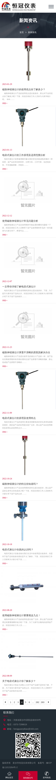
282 (37, 702)
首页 (22, 32)
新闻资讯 (32, 32)
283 (42, 702)
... (33, 702)
